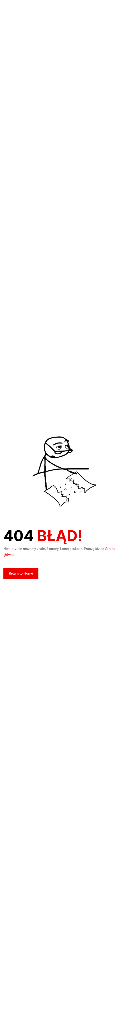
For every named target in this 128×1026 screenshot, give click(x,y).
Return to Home (21, 573)
